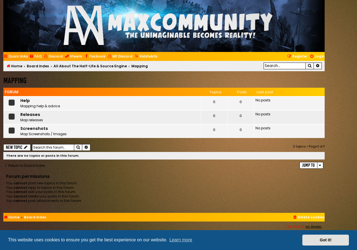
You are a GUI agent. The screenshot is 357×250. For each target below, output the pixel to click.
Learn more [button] (180, 239)
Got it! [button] (326, 240)
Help (25, 100)
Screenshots (34, 128)
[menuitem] (35, 56)
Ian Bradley (313, 227)
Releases (30, 114)
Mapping (14, 80)
